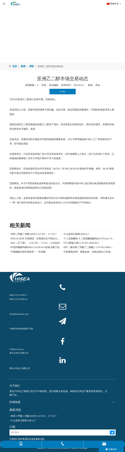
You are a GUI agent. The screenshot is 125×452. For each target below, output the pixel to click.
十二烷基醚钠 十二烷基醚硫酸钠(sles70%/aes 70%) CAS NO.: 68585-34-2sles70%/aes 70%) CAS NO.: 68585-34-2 (89, 238)
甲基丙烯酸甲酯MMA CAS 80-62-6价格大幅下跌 (35, 247)
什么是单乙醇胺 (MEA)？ (77, 234)
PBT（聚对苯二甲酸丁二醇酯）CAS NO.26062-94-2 (89, 247)
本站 (97, 85)
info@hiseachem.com (19, 314)
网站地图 (83, 448)
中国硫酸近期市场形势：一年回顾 (28, 252)
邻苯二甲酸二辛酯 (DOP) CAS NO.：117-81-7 (33, 234)
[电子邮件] (57, 432)
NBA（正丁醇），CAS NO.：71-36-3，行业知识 (35, 243)
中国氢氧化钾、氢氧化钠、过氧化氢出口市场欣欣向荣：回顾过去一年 (89, 252)
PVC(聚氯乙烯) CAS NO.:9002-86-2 (81, 243)
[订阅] (112, 432)
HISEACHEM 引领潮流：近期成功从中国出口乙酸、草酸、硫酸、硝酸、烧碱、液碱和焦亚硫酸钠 (36, 238)
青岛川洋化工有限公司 (19, 368)
